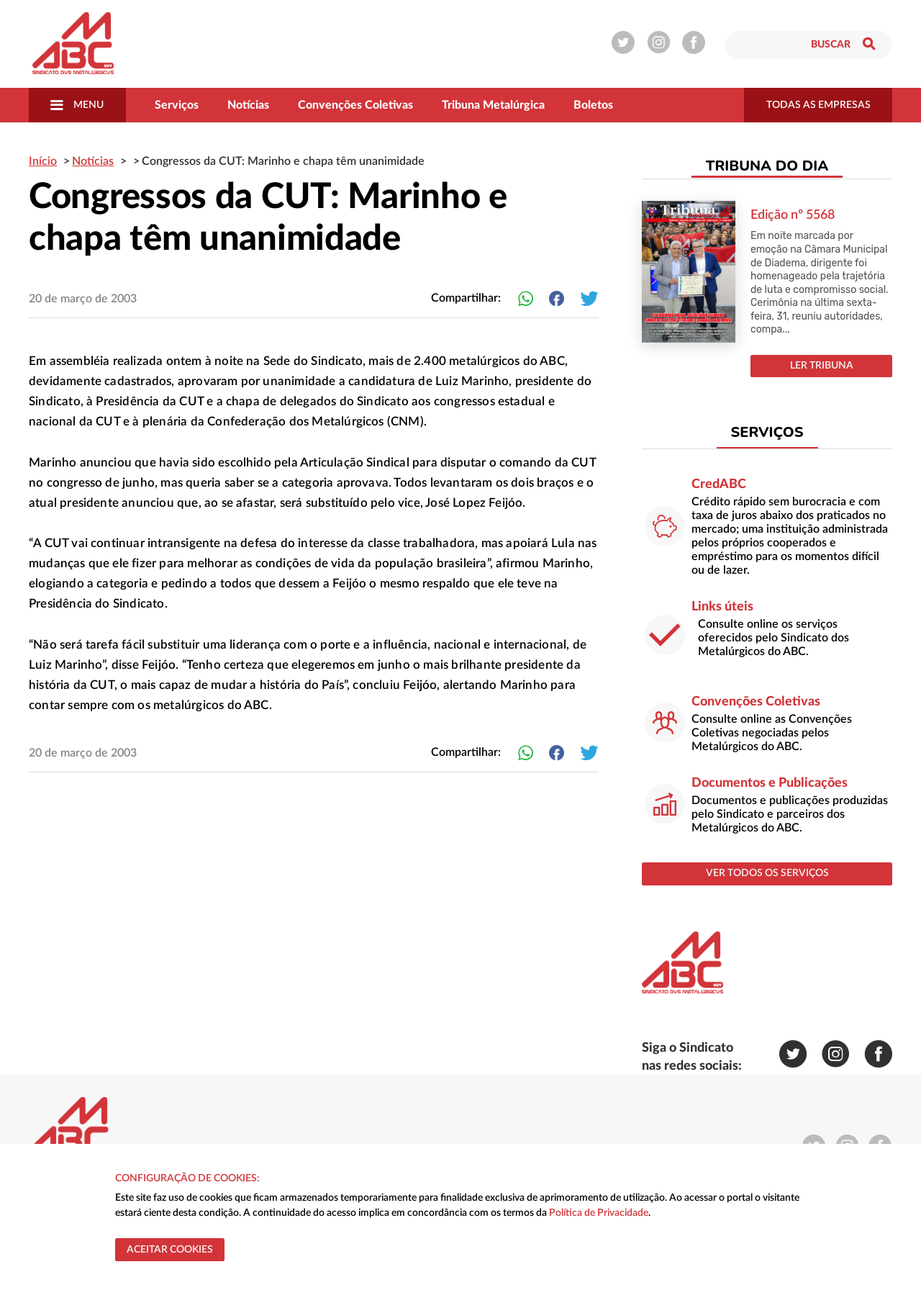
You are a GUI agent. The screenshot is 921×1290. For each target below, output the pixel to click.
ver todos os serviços (767, 873)
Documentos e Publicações (769, 783)
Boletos (593, 105)
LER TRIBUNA (821, 366)
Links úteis (722, 606)
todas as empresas (818, 105)
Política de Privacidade (598, 1213)
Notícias (248, 105)
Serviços (177, 105)
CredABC (718, 484)
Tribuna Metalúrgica (493, 105)
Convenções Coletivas (355, 105)
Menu (77, 105)
